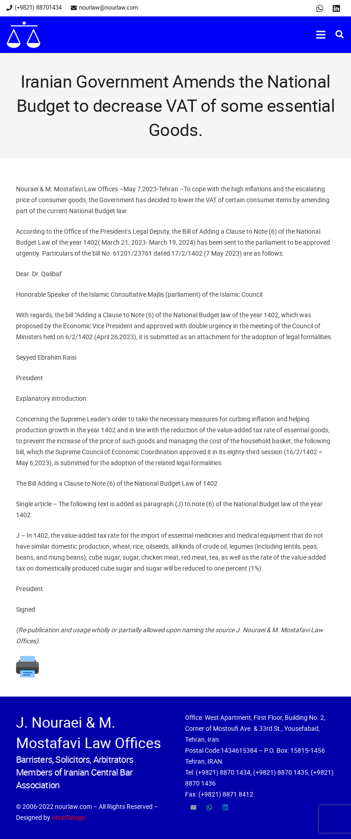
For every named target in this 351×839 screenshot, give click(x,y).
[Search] (339, 34)
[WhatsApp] (320, 8)
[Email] (193, 808)
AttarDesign (68, 817)
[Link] (23, 34)
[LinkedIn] (336, 8)
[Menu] (320, 34)
